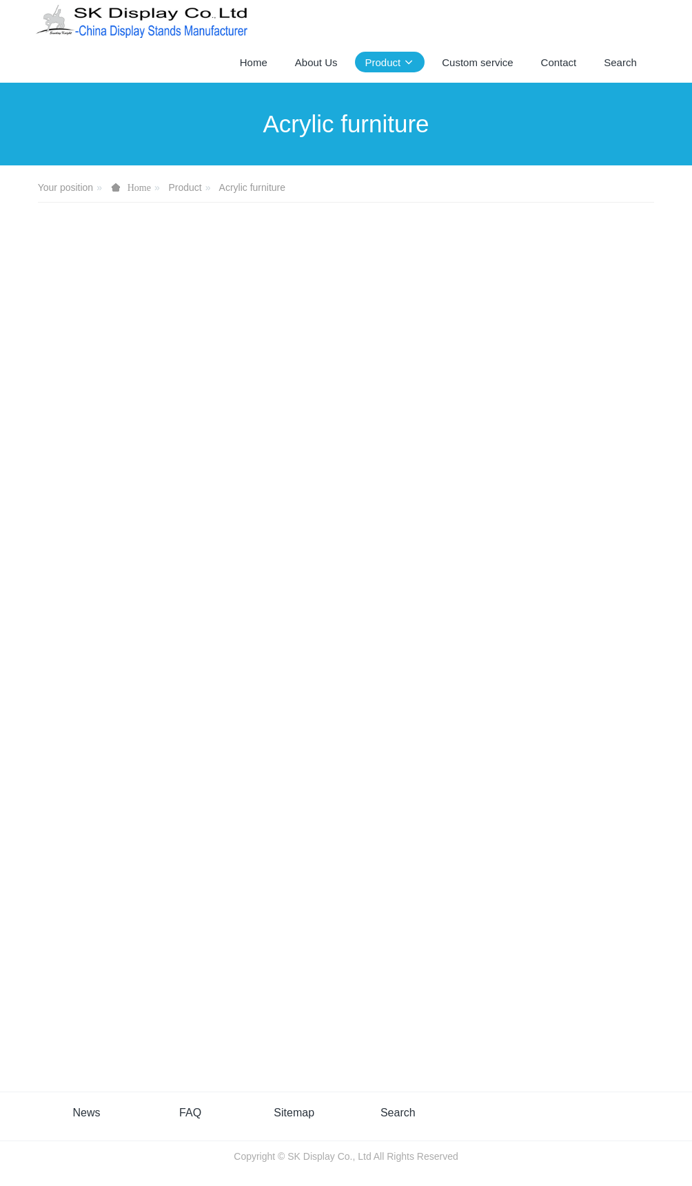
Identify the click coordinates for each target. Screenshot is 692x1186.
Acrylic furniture (252, 187)
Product (185, 187)
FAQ (190, 1112)
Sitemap (294, 1112)
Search (398, 1112)
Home (253, 62)
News (86, 1112)
